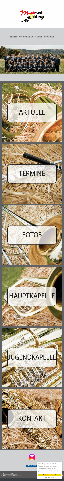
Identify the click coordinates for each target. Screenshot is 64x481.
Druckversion (6, 474)
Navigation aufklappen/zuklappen (32, 2)
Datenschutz (32, 466)
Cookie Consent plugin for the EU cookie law (49, 478)
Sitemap (14, 474)
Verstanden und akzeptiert (49, 475)
